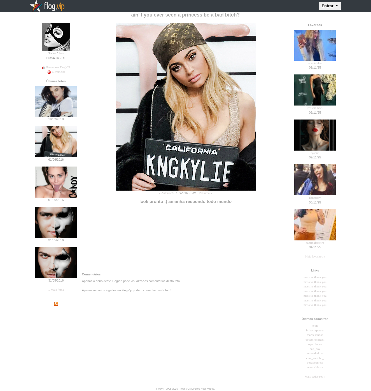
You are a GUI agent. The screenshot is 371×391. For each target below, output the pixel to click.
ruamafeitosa (315, 367)
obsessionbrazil (315, 339)
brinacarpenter (315, 330)
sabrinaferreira (315, 242)
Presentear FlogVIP (55, 67)
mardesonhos (315, 334)
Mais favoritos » (315, 256)
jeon (315, 325)
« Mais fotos (56, 289)
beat (61, 53)
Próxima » (205, 193)
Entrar (328, 6)
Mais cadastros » (315, 376)
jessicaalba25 (315, 107)
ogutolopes (315, 344)
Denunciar (56, 71)
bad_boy (315, 348)
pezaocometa (315, 362)
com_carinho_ (315, 358)
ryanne (315, 152)
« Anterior (165, 193)
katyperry (315, 197)
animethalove (315, 353)
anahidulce (315, 63)
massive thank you (315, 277)
